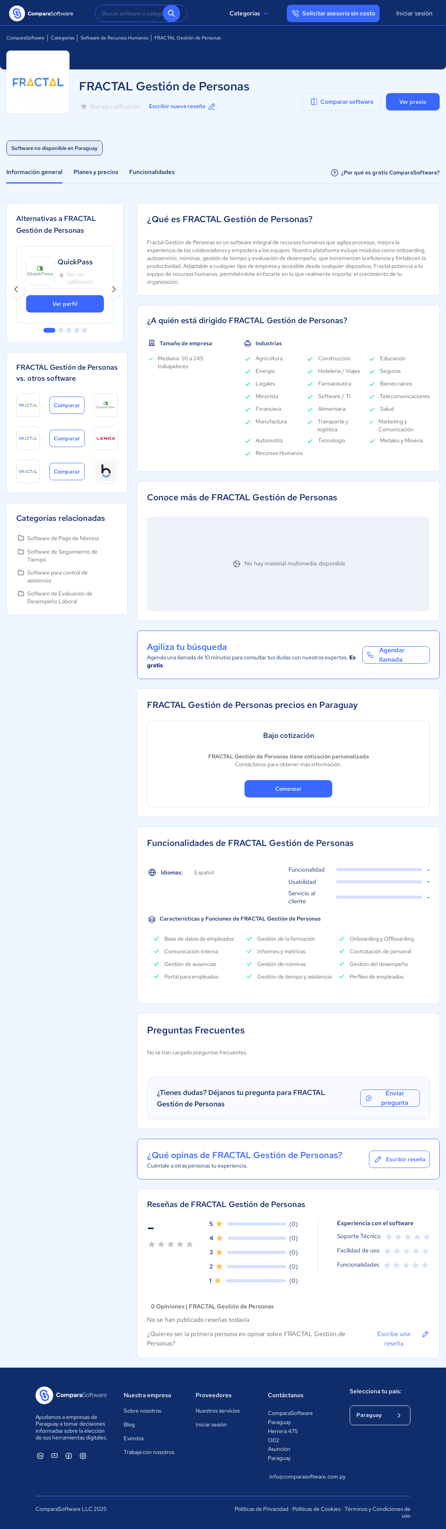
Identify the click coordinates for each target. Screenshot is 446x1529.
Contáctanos (285, 1395)
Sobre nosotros (142, 1410)
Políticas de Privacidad (261, 1508)
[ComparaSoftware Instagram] (83, 1455)
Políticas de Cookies (316, 1508)
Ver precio (412, 101)
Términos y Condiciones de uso (377, 1512)
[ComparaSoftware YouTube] (54, 1455)
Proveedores (213, 1395)
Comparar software (341, 102)
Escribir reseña (399, 1159)
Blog (129, 1424)
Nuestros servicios (218, 1410)
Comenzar (288, 788)
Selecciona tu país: (375, 1391)
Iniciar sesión (414, 13)
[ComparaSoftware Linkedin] (40, 1455)
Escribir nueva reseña (182, 106)
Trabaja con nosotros (149, 1452)
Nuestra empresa (147, 1395)
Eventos (134, 1438)
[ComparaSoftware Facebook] (68, 1455)
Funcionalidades (152, 172)
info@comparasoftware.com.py (301, 1476)
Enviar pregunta (386, 1098)
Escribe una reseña (403, 1338)
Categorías (250, 13)
